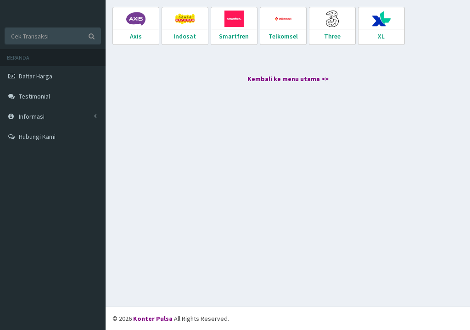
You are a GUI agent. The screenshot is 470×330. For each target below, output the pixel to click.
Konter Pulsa (153, 318)
